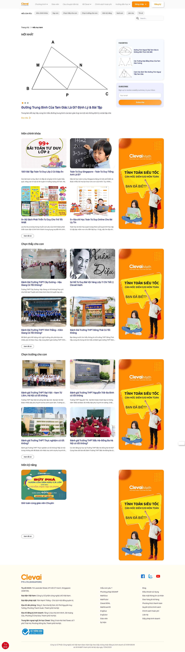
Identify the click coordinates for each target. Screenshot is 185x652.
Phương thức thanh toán (152, 604)
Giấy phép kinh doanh (151, 619)
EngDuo (103, 611)
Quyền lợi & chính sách (151, 608)
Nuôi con (120, 13)
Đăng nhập (140, 4)
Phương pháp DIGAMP (109, 592)
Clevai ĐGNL (105, 604)
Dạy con (55, 13)
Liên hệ (145, 615)
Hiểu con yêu (105, 588)
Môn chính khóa (42, 13)
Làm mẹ (131, 13)
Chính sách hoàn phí (150, 611)
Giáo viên (104, 619)
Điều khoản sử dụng (150, 592)
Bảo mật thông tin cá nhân (153, 596)
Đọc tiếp (24, 118)
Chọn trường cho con (89, 13)
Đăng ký (157, 4)
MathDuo (104, 596)
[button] (22, 103)
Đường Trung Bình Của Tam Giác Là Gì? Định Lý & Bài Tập (61, 107)
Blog (144, 588)
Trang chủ (25, 27)
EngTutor (104, 615)
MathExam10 (105, 608)
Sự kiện (103, 623)
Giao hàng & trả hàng (150, 600)
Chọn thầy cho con (70, 13)
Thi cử (141, 13)
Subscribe (140, 102)
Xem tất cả (27, 236)
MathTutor (104, 600)
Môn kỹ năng (107, 13)
